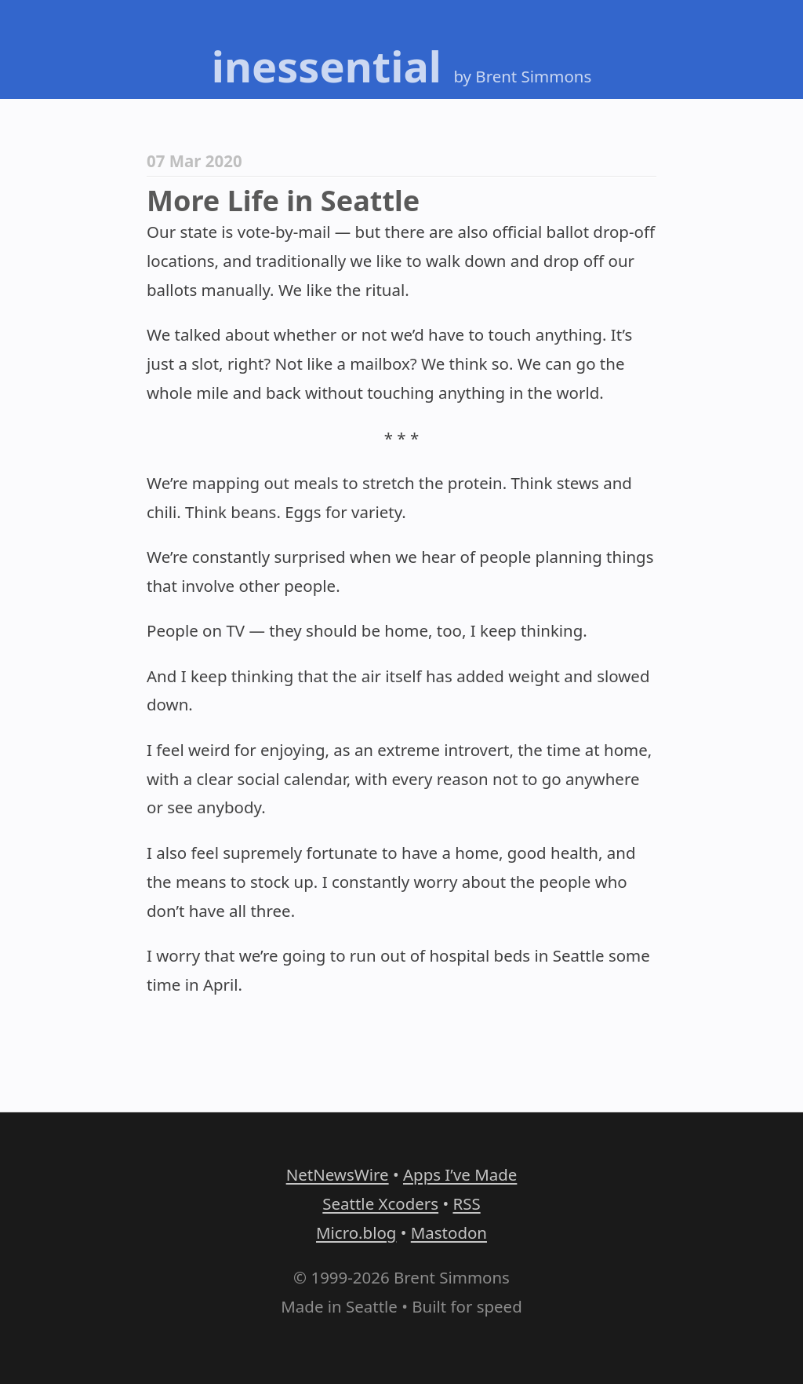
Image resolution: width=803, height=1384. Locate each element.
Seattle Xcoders (380, 1203)
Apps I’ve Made (460, 1174)
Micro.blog (356, 1232)
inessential (326, 66)
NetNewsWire (337, 1174)
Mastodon (449, 1232)
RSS (466, 1203)
